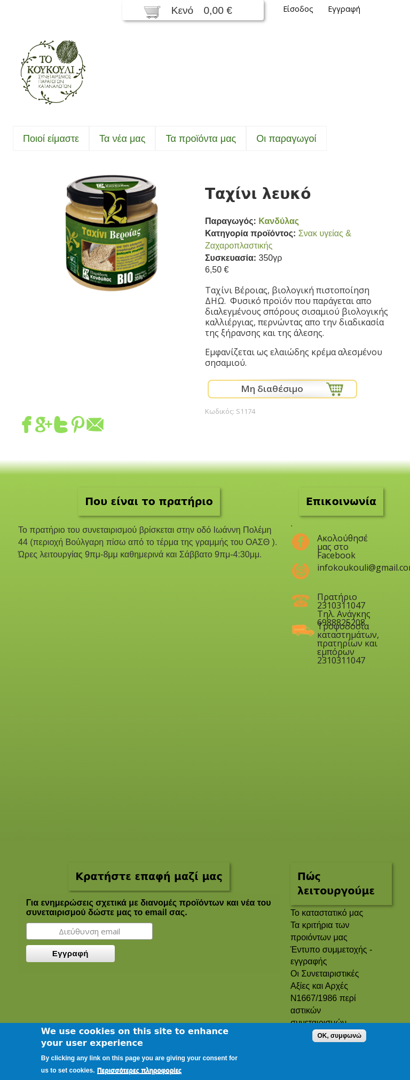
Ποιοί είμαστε (51, 138)
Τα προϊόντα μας (200, 138)
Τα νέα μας (122, 138)
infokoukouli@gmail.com (348, 567)
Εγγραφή (344, 9)
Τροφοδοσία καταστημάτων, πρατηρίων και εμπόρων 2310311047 (348, 630)
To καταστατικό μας (326, 912)
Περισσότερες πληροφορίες (139, 1070)
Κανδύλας (278, 221)
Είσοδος (298, 9)
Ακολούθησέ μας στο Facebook (342, 542)
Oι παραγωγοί (286, 138)
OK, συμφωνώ (339, 1035)
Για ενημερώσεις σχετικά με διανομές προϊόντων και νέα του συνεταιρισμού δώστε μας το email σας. (148, 907)
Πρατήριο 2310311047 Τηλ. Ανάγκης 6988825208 (343, 601)
